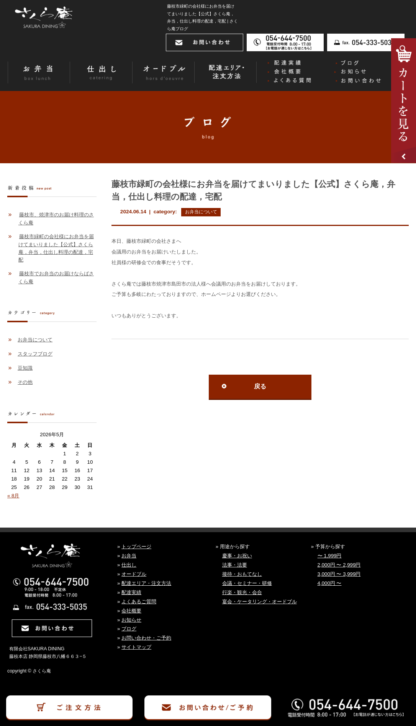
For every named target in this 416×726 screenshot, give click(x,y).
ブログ (128, 629)
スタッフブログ (35, 354)
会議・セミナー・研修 (247, 583)
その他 (25, 382)
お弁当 (128, 556)
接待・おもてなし (242, 574)
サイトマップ (136, 647)
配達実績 (131, 592)
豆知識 (25, 368)
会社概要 (131, 611)
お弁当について (201, 212)
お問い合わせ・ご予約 (146, 638)
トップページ (136, 546)
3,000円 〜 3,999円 (339, 574)
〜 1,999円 (330, 556)
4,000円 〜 (330, 583)
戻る (260, 386)
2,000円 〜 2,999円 (339, 565)
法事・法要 (234, 565)
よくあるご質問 (138, 601)
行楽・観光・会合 (242, 592)
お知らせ (131, 620)
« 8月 (13, 496)
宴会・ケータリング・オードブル (259, 601)
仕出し (128, 565)
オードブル (133, 574)
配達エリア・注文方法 (146, 583)
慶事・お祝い (237, 556)
